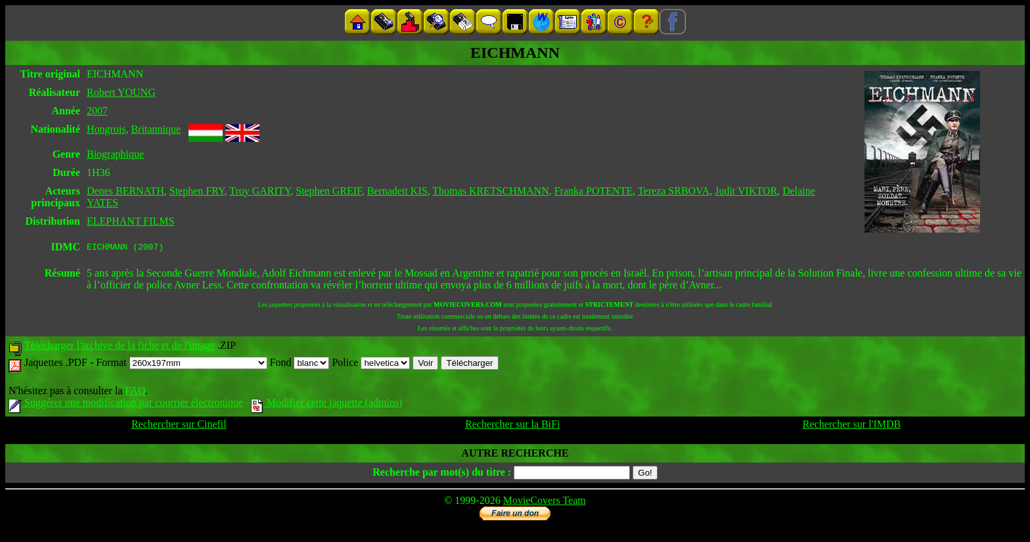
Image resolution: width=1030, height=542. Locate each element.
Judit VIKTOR (746, 190)
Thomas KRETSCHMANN (490, 190)
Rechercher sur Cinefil (179, 426)
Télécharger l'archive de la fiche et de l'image (119, 347)
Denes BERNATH (125, 190)
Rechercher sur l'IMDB (852, 426)
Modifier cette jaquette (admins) (327, 404)
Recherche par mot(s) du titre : (441, 474)
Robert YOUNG (121, 92)
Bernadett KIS (397, 190)
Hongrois (106, 129)
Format (181, 364)
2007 (97, 110)
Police (371, 364)
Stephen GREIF (329, 190)
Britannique (156, 129)
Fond (300, 364)
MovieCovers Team (544, 502)
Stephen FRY (197, 190)
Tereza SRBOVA (673, 190)
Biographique (115, 154)
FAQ (135, 392)
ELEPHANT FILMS (131, 221)
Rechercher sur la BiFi (512, 426)
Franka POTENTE (593, 190)
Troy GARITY (259, 190)
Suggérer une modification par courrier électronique (126, 404)
